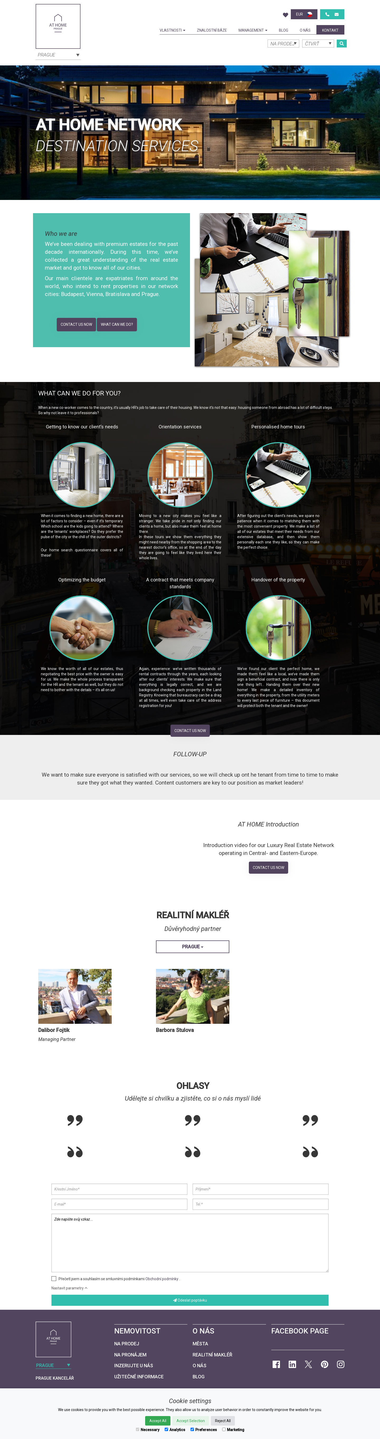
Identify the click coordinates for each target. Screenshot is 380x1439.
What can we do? (117, 324)
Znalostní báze (212, 30)
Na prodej (126, 1343)
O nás (305, 30)
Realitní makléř (212, 1354)
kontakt (330, 30)
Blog (283, 30)
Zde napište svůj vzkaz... (190, 1243)
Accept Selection (191, 1421)
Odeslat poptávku (190, 1300)
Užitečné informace (139, 1376)
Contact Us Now (76, 324)
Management (253, 30)
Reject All (223, 1421)
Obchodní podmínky (161, 1279)
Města (200, 1343)
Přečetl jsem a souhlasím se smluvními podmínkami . (119, 1279)
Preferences (204, 1430)
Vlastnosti (172, 30)
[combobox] (58, 54)
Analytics (175, 1430)
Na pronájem (130, 1354)
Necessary (147, 1430)
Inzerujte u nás (133, 1365)
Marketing (233, 1430)
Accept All (157, 1421)
